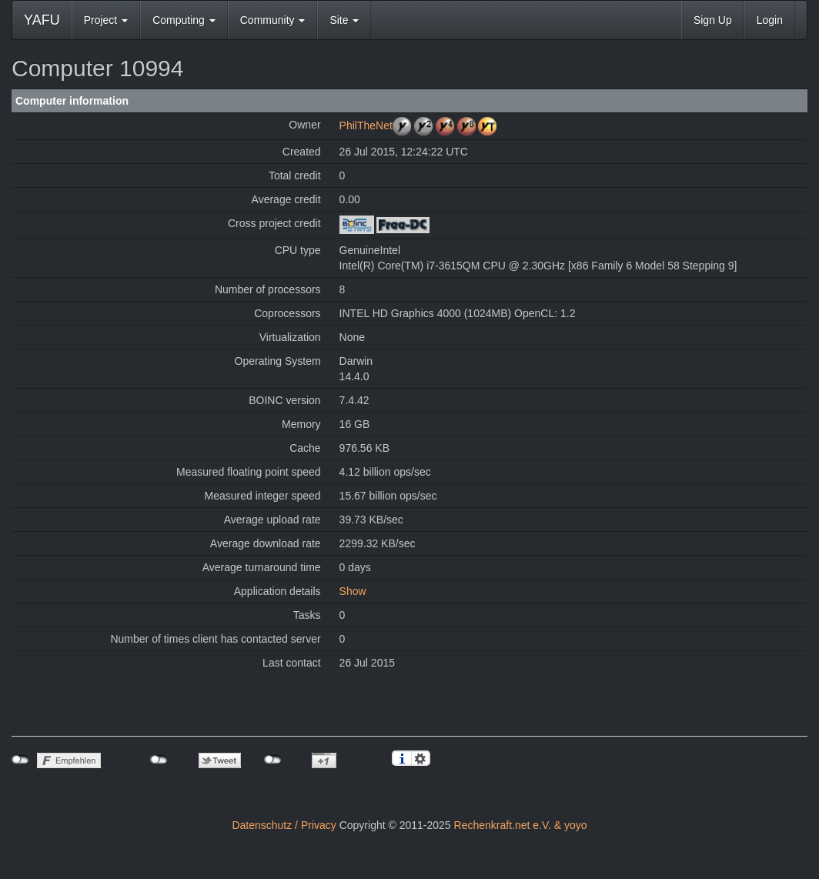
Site (344, 20)
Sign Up (713, 20)
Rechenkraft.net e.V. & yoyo (520, 825)
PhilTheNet (366, 125)
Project (106, 20)
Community (273, 20)
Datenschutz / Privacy (284, 825)
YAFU (42, 20)
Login (770, 20)
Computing (184, 20)
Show (352, 591)
